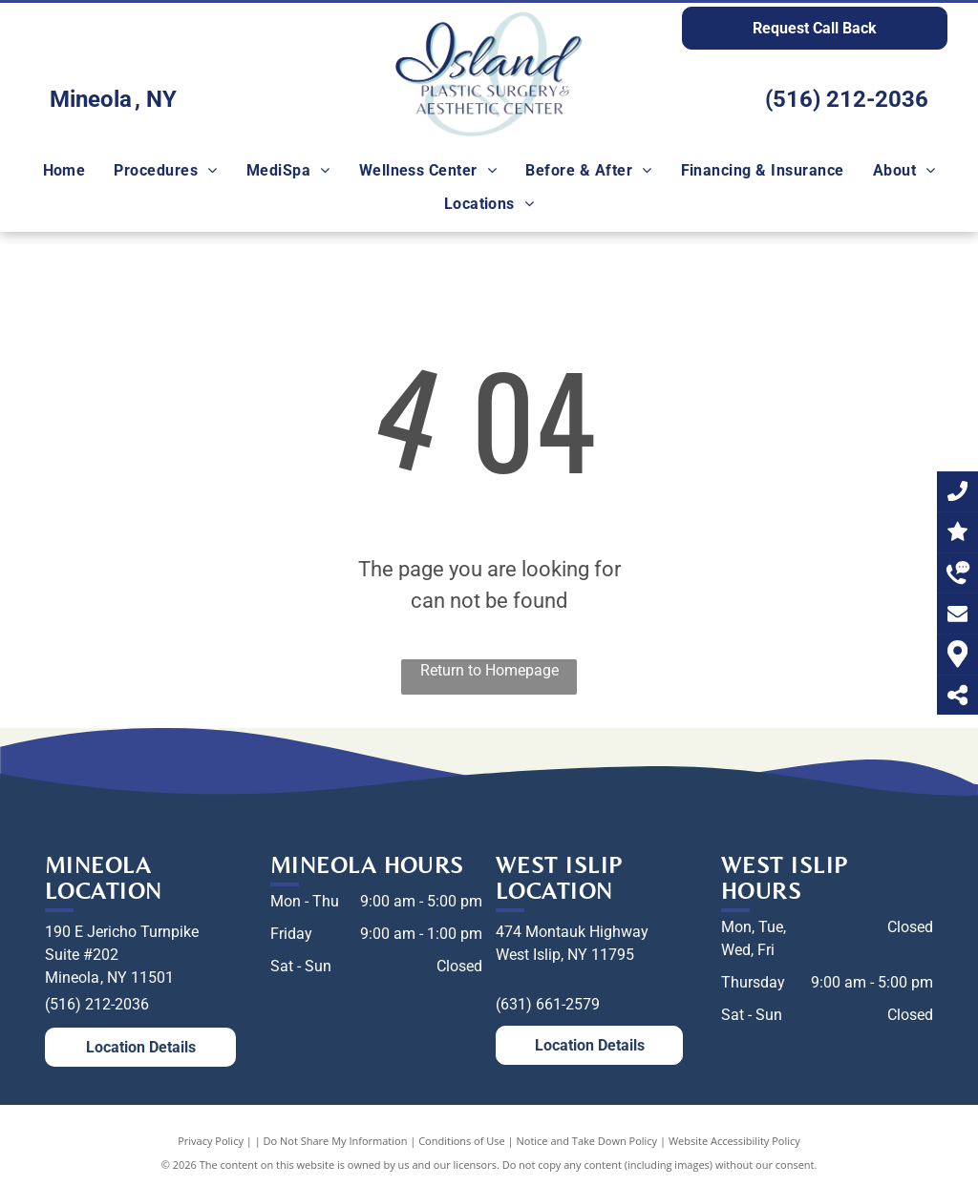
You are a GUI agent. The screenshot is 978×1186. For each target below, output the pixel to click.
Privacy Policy (211, 1141)
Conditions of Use (461, 1141)
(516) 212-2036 (846, 99)
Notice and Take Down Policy (587, 1141)
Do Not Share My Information (336, 1141)
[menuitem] (64, 171)
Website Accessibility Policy (734, 1141)
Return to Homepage (489, 670)
